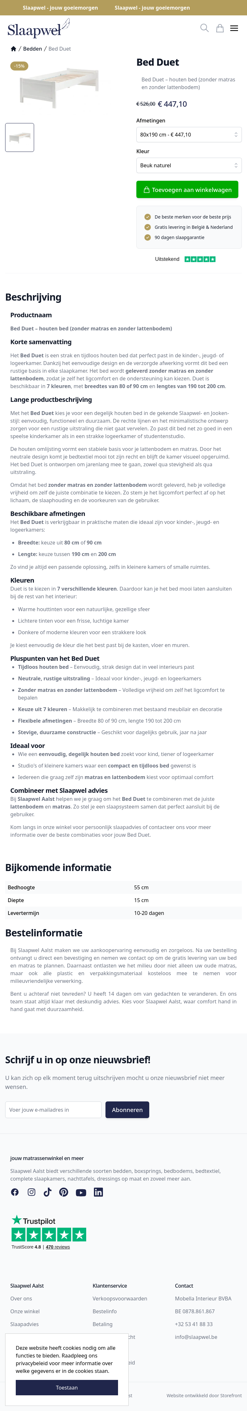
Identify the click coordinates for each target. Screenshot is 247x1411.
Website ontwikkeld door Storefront (204, 1395)
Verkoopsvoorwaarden (120, 1298)
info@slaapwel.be (196, 1336)
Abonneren (127, 1110)
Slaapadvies (24, 1324)
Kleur (142, 151)
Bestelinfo (105, 1311)
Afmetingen (150, 120)
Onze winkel (25, 1311)
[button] (234, 28)
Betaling (103, 1324)
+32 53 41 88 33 (194, 1324)
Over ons (21, 1298)
